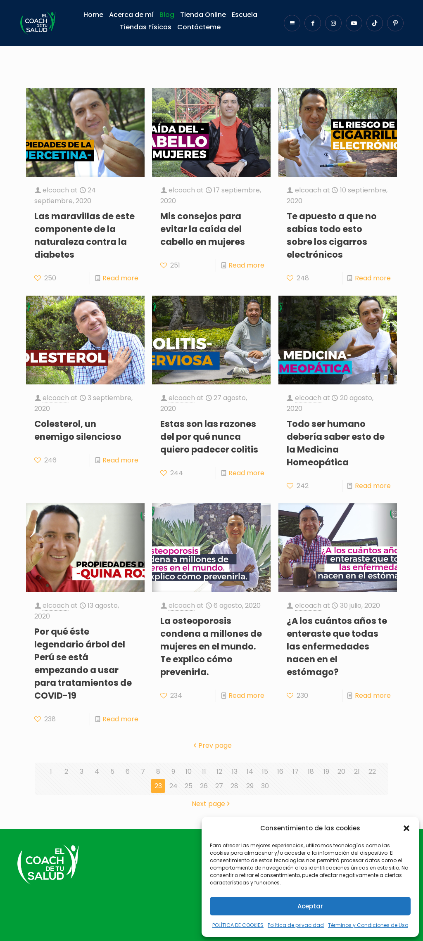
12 (219, 771)
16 (280, 771)
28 (234, 786)
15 (265, 771)
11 (204, 771)
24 (173, 786)
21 (357, 771)
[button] (406, 828)
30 (265, 786)
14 (250, 771)
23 (158, 786)
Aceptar (310, 906)
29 (250, 786)
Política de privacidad (296, 925)
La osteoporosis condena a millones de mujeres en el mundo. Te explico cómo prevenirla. (211, 646)
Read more (120, 278)
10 (188, 771)
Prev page (212, 745)
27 (219, 786)
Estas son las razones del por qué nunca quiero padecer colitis (209, 436)
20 (341, 771)
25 (188, 786)
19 (326, 771)
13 (235, 771)
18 (311, 771)
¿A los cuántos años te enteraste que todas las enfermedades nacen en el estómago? (337, 646)
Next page (212, 803)
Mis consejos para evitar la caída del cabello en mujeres (202, 229)
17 (295, 771)
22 (372, 771)
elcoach (56, 190)
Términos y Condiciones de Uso (368, 925)
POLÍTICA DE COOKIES (238, 925)
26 (204, 786)
